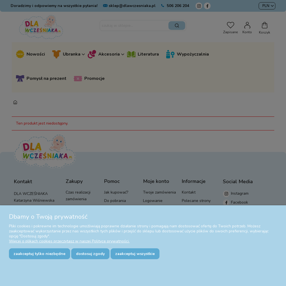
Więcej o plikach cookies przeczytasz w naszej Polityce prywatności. (69, 241)
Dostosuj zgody (90, 253)
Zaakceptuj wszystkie (135, 253)
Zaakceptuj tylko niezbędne (39, 253)
